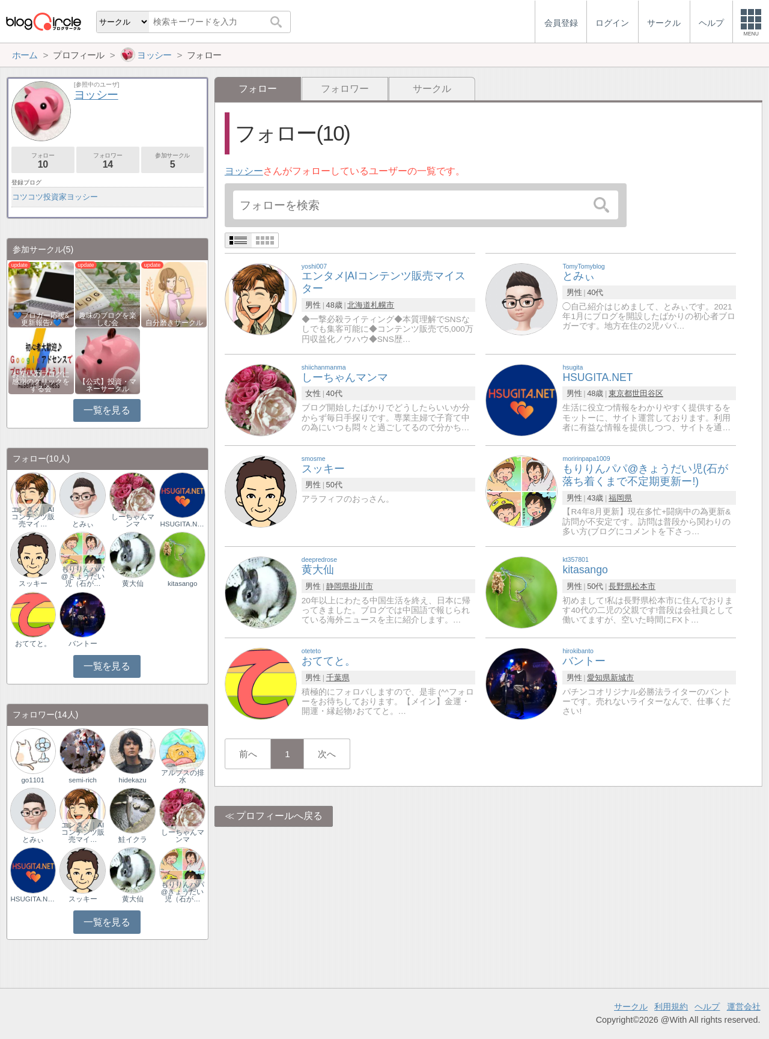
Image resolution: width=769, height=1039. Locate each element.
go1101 (32, 780)
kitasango (182, 583)
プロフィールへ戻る (279, 816)
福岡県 (620, 497)
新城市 (622, 677)
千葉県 (338, 677)
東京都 (620, 393)
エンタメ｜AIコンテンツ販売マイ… (33, 517)
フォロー (42, 160)
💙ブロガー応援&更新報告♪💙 (41, 319)
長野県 (620, 586)
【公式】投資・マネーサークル (107, 385)
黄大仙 (133, 583)
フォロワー (345, 89)
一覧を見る (107, 410)
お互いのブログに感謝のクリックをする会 (41, 381)
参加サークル (172, 160)
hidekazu (133, 780)
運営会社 (744, 1006)
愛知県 (598, 677)
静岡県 (338, 586)
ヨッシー (244, 171)
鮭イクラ (132, 839)
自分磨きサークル (174, 322)
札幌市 (382, 304)
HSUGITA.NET (182, 524)
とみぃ (83, 524)
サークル (432, 89)
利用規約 (671, 1006)
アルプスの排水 (182, 776)
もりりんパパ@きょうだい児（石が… (83, 576)
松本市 (643, 586)
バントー (82, 643)
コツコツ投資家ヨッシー (55, 196)
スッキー (33, 583)
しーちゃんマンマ (132, 520)
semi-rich (82, 780)
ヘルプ (707, 1006)
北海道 (359, 304)
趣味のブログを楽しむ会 (107, 319)
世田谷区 (647, 393)
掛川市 (361, 586)
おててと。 (33, 643)
